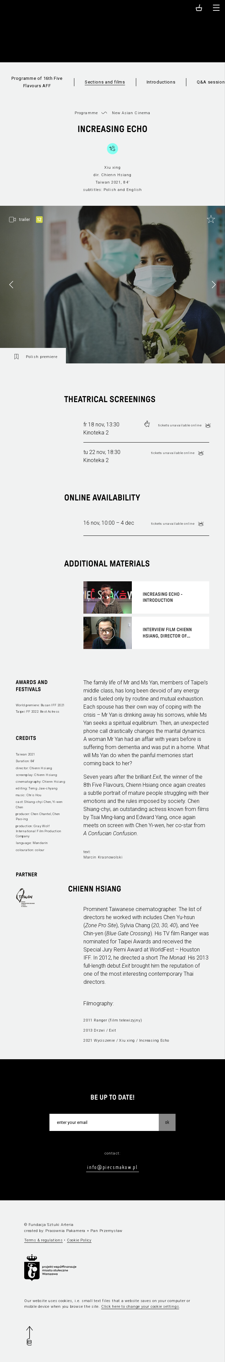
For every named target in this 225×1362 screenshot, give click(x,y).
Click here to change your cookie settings (140, 1306)
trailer (24, 219)
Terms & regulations (43, 1240)
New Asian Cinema (131, 113)
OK (167, 1122)
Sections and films (105, 82)
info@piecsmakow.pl (112, 1167)
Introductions (161, 82)
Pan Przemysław (106, 1231)
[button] (213, 284)
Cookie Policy (79, 1240)
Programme (86, 113)
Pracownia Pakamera (65, 1231)
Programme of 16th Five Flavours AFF (36, 82)
